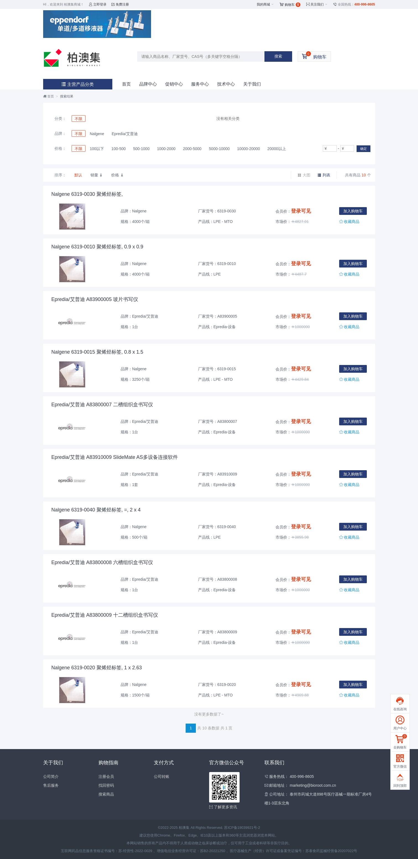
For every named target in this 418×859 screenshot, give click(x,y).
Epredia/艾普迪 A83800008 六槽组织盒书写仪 (102, 562)
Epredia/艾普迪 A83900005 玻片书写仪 (94, 299)
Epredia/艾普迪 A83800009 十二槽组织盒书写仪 (104, 615)
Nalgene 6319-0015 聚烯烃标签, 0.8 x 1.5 (97, 352)
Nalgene (97, 134)
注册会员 (106, 776)
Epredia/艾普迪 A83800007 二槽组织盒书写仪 (102, 404)
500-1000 (141, 148)
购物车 (290, 4)
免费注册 (120, 4)
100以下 (97, 148)
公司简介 (51, 776)
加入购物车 (353, 211)
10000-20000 (248, 148)
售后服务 (51, 785)
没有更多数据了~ (209, 714)
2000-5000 (192, 148)
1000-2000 (166, 148)
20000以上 (277, 148)
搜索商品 (106, 794)
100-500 (118, 148)
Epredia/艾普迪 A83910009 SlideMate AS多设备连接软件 (114, 457)
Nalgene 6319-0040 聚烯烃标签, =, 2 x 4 (96, 510)
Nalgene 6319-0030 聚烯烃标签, (87, 194)
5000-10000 (219, 148)
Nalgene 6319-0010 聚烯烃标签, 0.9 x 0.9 (97, 247)
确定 (363, 149)
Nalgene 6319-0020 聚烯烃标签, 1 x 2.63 (96, 667)
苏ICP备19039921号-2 (242, 827)
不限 (78, 119)
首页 (126, 84)
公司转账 (161, 776)
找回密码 (106, 785)
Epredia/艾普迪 (125, 134)
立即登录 (97, 4)
